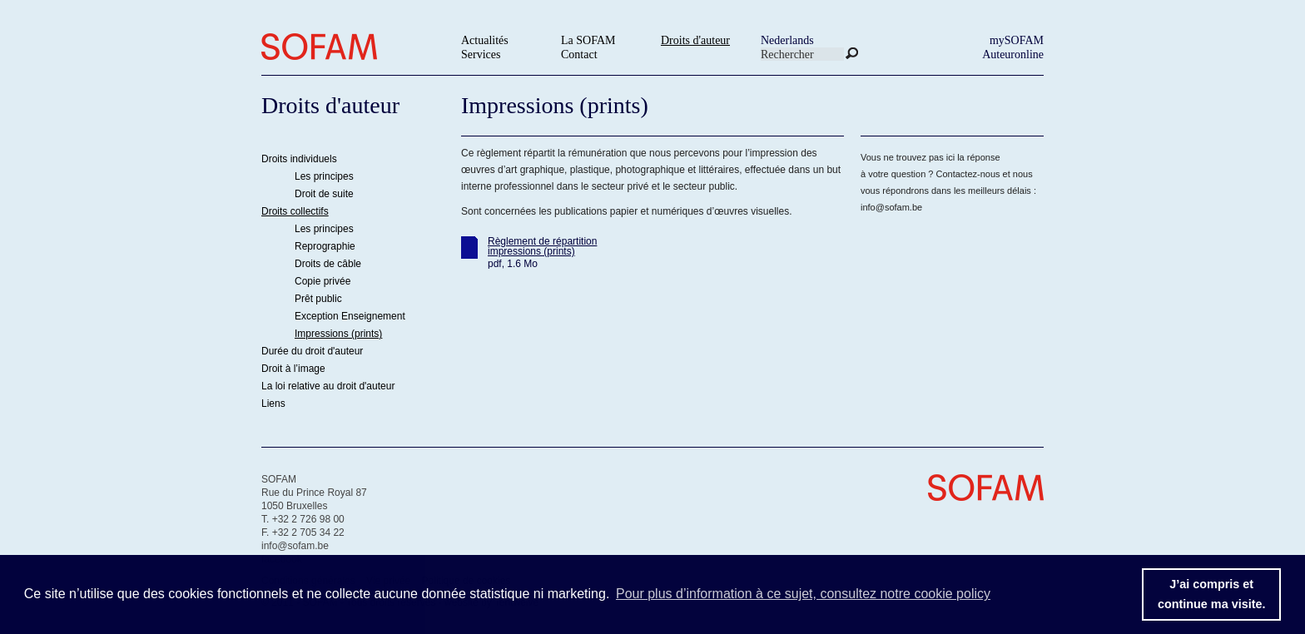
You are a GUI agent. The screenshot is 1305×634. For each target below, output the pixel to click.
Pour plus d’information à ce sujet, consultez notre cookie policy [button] (803, 594)
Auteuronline (1013, 54)
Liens (273, 403)
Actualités (485, 40)
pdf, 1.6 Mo (513, 264)
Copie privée (322, 281)
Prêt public (318, 299)
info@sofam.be (891, 207)
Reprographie (325, 246)
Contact (579, 54)
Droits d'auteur (695, 40)
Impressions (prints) (338, 333)
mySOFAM (1017, 40)
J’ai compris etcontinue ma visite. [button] (1212, 594)
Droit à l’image (293, 368)
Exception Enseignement (350, 316)
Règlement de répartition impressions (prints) (542, 246)
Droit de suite (324, 194)
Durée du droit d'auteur (312, 351)
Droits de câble (328, 264)
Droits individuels (299, 159)
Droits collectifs (295, 211)
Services (480, 54)
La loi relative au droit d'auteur (327, 386)
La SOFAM (588, 40)
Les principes (324, 176)
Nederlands (787, 40)
